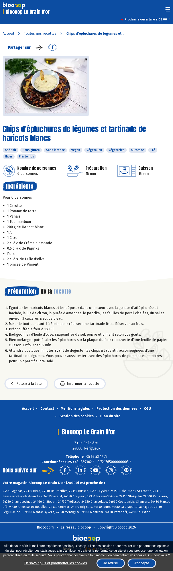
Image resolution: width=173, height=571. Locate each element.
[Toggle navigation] (167, 11)
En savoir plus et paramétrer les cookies (55, 563)
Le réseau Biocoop (76, 527)
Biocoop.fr (45, 527)
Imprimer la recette (79, 383)
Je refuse (110, 563)
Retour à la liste (26, 383)
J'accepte (141, 563)
